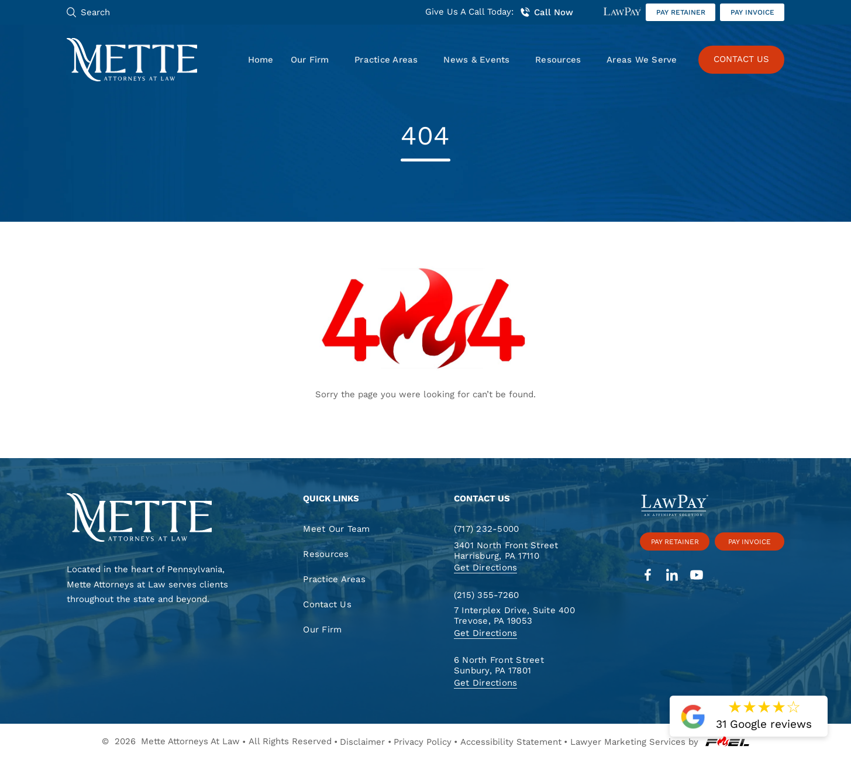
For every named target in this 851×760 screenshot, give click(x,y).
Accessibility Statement (510, 742)
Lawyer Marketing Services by (659, 742)
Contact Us (327, 604)
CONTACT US (741, 59)
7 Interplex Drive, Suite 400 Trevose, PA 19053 (514, 616)
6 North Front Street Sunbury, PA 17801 (499, 665)
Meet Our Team (336, 529)
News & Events (476, 59)
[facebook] (648, 576)
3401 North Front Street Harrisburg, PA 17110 (506, 550)
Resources (558, 59)
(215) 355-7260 (486, 595)
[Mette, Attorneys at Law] (132, 59)
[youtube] (697, 576)
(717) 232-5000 (486, 529)
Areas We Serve (642, 59)
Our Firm (310, 59)
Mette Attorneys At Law (190, 741)
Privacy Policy (423, 742)
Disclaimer (362, 742)
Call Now (546, 12)
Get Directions (485, 567)
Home (261, 59)
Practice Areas (386, 59)
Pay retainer (680, 12)
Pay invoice (752, 12)
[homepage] (154, 518)
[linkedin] (672, 576)
